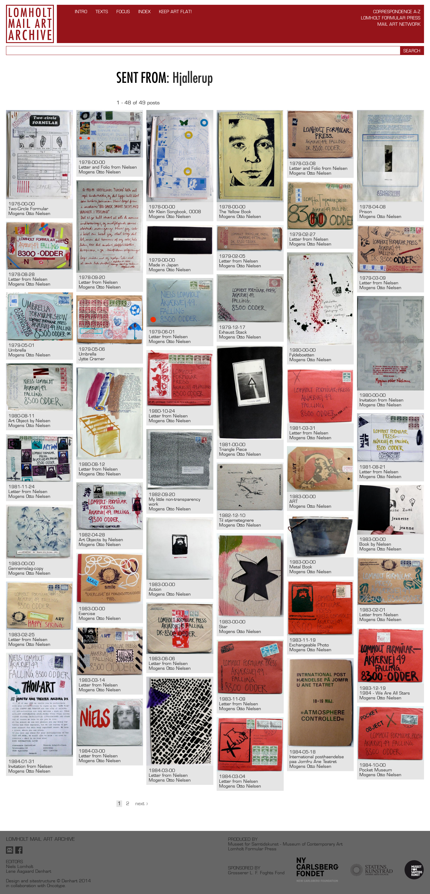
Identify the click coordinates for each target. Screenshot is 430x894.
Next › (141, 803)
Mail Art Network (398, 24)
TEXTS (101, 11)
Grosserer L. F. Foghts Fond (256, 872)
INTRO (81, 11)
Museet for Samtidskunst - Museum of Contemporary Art (285, 843)
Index (144, 11)
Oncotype (56, 885)
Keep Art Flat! (175, 11)
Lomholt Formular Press (390, 17)
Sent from (141, 77)
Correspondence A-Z (396, 11)
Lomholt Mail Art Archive (30, 24)
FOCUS (123, 11)
